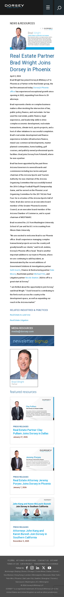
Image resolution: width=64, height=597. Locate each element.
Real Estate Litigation (19, 320)
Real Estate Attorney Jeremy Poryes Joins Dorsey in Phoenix (32, 482)
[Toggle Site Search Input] (59, 7)
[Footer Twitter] (43, 567)
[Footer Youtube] (49, 567)
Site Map (54, 560)
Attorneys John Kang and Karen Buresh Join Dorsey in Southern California (30, 534)
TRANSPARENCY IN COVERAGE (46, 564)
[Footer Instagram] (31, 567)
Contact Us (43, 560)
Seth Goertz (15, 270)
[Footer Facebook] (27, 567)
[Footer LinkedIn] (37, 567)
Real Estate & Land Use (20, 315)
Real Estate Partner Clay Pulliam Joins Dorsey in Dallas (30, 431)
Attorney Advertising (26, 560)
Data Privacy (26, 564)
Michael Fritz (39, 274)
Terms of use (13, 564)
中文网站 (11, 560)
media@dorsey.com (22, 331)
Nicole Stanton (31, 278)
